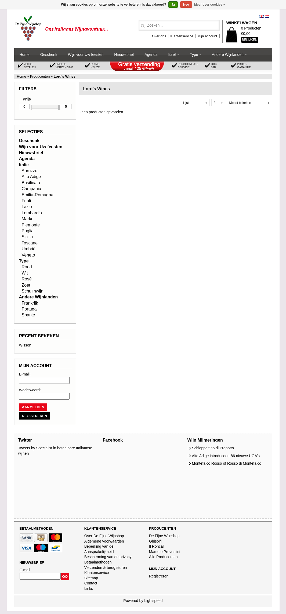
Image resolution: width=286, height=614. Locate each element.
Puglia (28, 231)
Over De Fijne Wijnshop (104, 536)
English (261, 16)
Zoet (26, 285)
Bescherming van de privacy (108, 557)
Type (194, 54)
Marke (28, 218)
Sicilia (27, 236)
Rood (27, 267)
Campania (31, 188)
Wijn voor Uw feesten (85, 54)
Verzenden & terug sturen (105, 567)
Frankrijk (30, 303)
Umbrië (29, 249)
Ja (173, 4)
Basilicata (31, 182)
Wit (25, 273)
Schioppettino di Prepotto (213, 448)
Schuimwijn (33, 291)
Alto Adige (31, 176)
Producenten (40, 76)
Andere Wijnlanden (228, 54)
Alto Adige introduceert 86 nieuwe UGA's (226, 456)
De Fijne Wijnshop (164, 536)
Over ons (159, 36)
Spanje (28, 315)
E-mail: (25, 374)
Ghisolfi (155, 541)
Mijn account (207, 36)
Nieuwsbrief (124, 54)
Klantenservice (181, 36)
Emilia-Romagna (37, 195)
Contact (90, 583)
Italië (172, 54)
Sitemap (91, 578)
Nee (186, 4)
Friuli (26, 200)
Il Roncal (156, 546)
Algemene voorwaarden (104, 541)
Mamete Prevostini (164, 552)
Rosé (27, 279)
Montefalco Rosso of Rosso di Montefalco (226, 463)
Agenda (150, 54)
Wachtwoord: (30, 390)
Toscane (30, 243)
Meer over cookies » (209, 4)
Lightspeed (153, 600)
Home (25, 54)
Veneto (28, 255)
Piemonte (31, 225)
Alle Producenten (163, 557)
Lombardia (32, 213)
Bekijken (250, 40)
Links (88, 588)
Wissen (25, 345)
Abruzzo (30, 170)
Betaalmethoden (98, 562)
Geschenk (48, 54)
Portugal (30, 309)
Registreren (158, 576)
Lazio (27, 206)
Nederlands (267, 16)
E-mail (25, 570)
